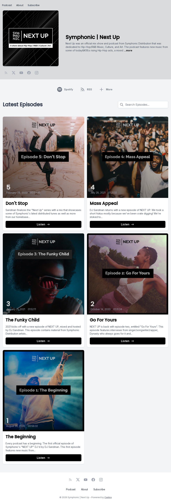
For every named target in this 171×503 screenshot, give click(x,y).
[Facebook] (29, 73)
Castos (108, 497)
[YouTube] (21, 73)
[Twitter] (13, 73)
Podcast (7, 5)
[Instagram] (36, 73)
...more (127, 50)
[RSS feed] (6, 73)
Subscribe (34, 5)
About (20, 5)
